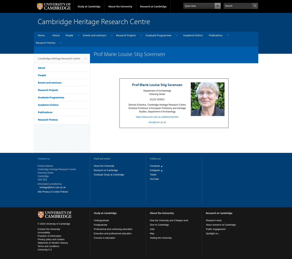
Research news (214, 220)
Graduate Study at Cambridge (109, 174)
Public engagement (215, 229)
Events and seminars (94, 35)
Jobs (152, 229)
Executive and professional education (113, 233)
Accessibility (44, 232)
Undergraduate (101, 220)
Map (152, 233)
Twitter (153, 174)
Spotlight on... (213, 233)
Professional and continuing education (113, 229)
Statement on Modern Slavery (53, 243)
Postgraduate (100, 224)
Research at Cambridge (153, 6)
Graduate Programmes (159, 35)
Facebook (155, 166)
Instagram (155, 170)
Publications (216, 35)
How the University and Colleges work (169, 220)
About (56, 35)
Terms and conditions (48, 246)
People (69, 35)
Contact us (44, 158)
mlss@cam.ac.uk (157, 122)
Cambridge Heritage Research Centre (59, 60)
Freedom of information (49, 236)
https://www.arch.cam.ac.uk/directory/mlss (157, 117)
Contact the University (49, 229)
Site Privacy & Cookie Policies (53, 191)
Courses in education (104, 238)
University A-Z (45, 249)
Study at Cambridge (89, 6)
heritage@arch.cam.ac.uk (53, 187)
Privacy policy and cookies (51, 239)
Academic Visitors (193, 35)
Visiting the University (161, 238)
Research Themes (45, 42)
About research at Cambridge (221, 224)
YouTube (154, 179)
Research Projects (126, 35)
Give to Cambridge (159, 224)
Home (41, 35)
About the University (120, 6)
